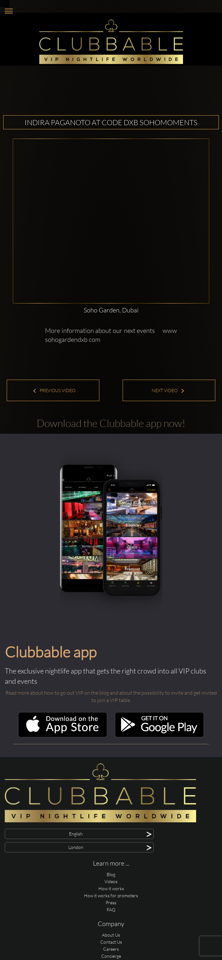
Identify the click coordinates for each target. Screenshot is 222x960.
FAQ (111, 909)
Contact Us (111, 942)
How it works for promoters (111, 895)
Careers (111, 949)
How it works (111, 888)
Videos (111, 881)
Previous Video (54, 390)
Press (111, 902)
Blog (111, 874)
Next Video (168, 390)
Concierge (111, 956)
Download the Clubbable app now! (111, 423)
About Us (111, 935)
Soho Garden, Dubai (111, 310)
